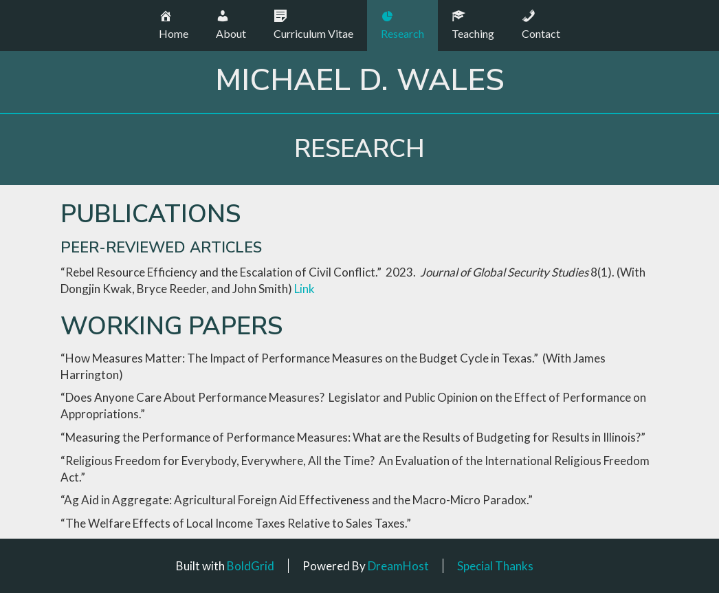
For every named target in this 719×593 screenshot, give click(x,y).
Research (359, 149)
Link (304, 288)
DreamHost (398, 566)
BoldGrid (250, 566)
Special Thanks (495, 566)
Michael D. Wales (360, 80)
